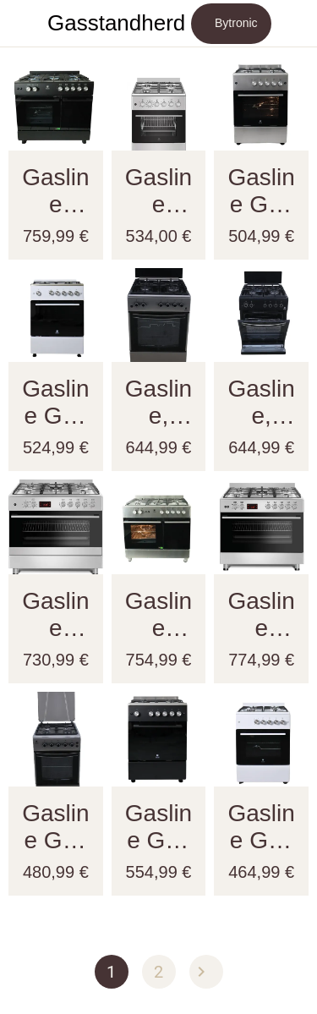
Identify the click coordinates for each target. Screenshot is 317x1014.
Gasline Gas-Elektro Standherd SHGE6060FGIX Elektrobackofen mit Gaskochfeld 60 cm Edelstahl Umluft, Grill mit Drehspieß (158, 191)
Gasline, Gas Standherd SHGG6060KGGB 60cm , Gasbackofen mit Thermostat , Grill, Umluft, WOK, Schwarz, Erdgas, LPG (260, 402)
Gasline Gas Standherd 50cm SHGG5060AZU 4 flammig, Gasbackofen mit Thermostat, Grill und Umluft (55, 827)
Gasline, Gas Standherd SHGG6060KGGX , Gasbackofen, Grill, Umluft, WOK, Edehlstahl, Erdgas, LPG (158, 402)
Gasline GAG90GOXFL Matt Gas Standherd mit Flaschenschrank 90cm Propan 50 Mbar (158, 615)
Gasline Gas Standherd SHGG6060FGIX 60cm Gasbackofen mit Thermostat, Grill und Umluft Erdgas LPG (260, 191)
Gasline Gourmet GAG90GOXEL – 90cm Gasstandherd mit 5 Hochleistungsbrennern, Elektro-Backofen (55, 615)
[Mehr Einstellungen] (293, 23)
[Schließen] (24, 24)
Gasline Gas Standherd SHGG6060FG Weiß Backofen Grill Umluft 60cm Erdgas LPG (260, 827)
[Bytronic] (231, 23)
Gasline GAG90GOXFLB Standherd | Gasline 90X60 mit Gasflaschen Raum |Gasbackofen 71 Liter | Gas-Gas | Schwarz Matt (55, 191)
